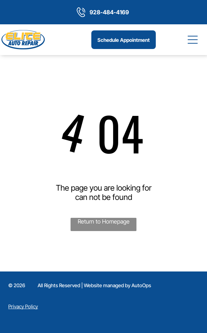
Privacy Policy (23, 306)
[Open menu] (193, 39)
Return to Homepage (104, 221)
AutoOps (141, 285)
